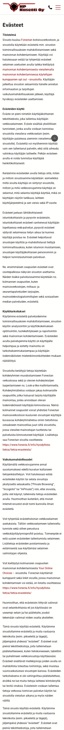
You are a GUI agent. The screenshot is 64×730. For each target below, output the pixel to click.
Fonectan (26, 39)
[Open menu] (58, 7)
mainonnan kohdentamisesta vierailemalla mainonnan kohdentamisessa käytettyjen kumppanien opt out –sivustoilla (28, 74)
